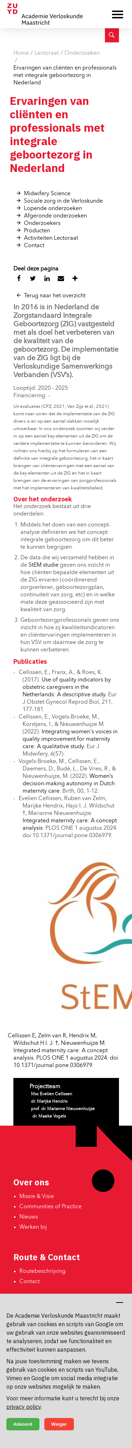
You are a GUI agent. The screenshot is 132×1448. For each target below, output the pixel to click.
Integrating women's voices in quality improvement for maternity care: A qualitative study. (70, 739)
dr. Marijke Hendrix (49, 1102)
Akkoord (22, 1424)
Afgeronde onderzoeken (55, 216)
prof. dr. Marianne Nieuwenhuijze (63, 1109)
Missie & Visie (36, 1196)
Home (21, 53)
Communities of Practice (50, 1207)
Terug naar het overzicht (55, 296)
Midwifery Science (47, 194)
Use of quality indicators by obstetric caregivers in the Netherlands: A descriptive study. (67, 687)
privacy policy (23, 1406)
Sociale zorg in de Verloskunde (63, 201)
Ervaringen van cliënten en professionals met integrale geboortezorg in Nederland (65, 75)
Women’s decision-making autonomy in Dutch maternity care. (69, 784)
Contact (34, 246)
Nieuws (28, 1217)
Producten (37, 231)
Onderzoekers (42, 223)
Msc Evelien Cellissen (51, 1094)
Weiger (59, 1424)
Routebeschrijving (42, 1271)
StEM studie (43, 565)
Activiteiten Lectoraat (51, 238)
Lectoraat (46, 53)
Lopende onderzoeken (53, 208)
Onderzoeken (82, 53)
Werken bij (33, 1227)
